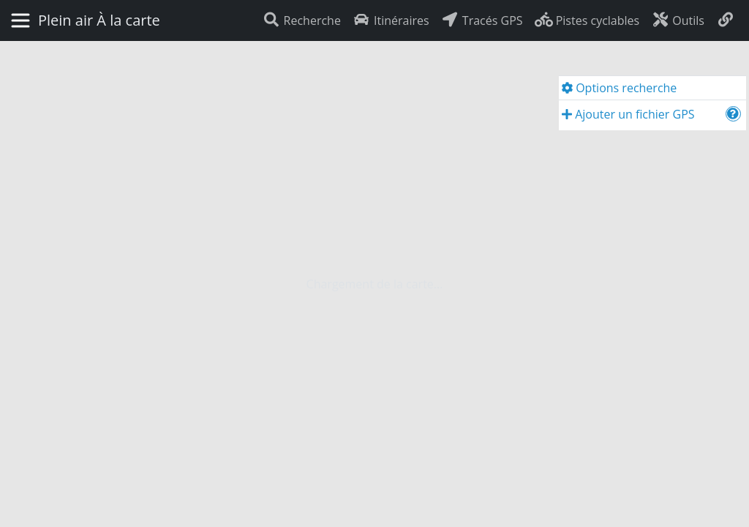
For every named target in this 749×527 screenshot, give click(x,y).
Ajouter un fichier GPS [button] (628, 114)
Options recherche (619, 88)
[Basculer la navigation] (20, 20)
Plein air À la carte (99, 20)
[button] (733, 114)
